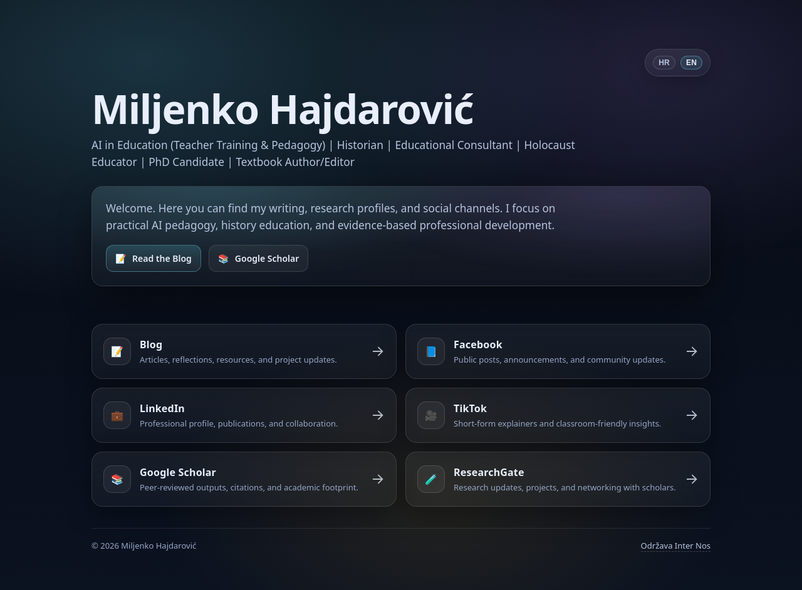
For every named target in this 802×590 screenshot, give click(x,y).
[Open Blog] (153, 258)
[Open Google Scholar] (259, 258)
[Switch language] (678, 62)
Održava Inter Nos (676, 545)
